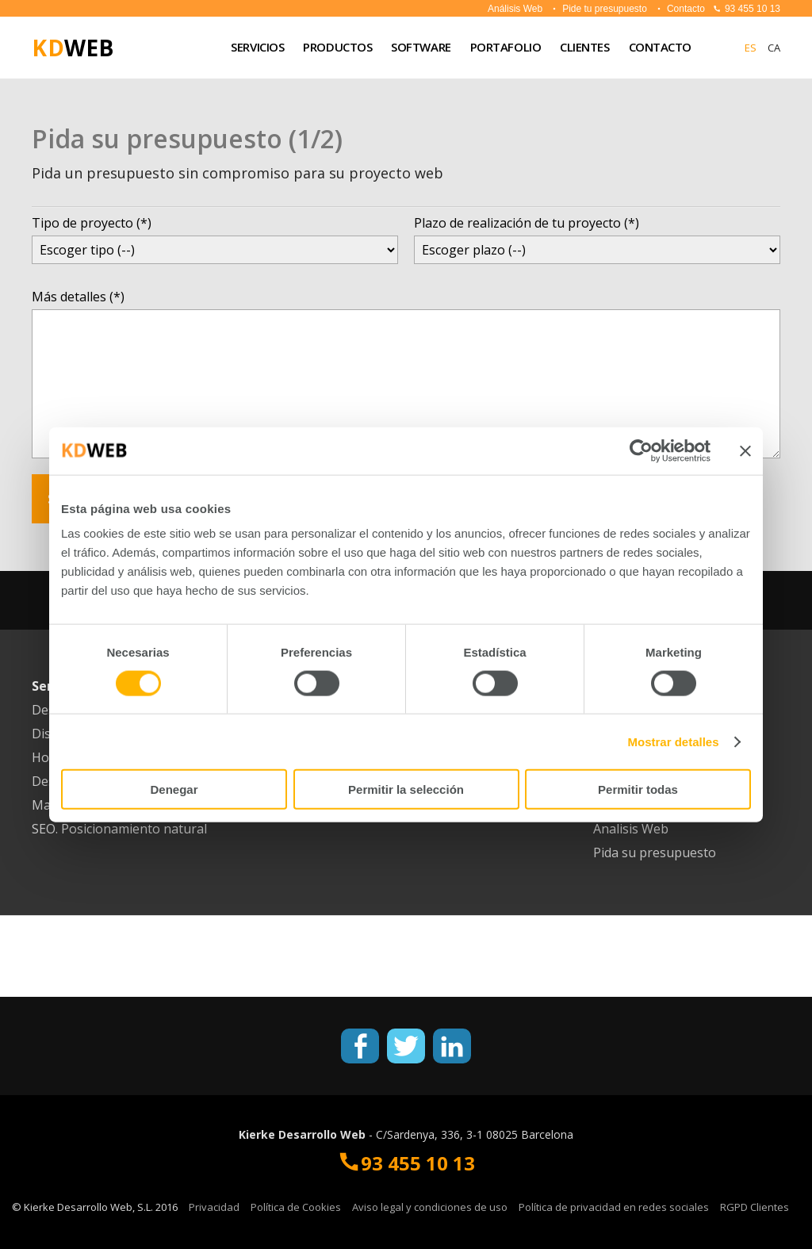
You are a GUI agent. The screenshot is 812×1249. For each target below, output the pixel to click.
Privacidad (214, 1207)
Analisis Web (630, 828)
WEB (72, 48)
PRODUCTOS (337, 47)
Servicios (257, 47)
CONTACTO (660, 47)
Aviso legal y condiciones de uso (430, 1207)
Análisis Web (515, 8)
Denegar (173, 789)
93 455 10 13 (746, 8)
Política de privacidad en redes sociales (614, 1207)
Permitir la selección (406, 789)
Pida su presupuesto (654, 852)
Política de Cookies (296, 1207)
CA (774, 47)
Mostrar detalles (673, 741)
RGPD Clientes (754, 1207)
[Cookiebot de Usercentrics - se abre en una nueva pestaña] (641, 450)
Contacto (680, 8)
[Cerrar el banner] (745, 450)
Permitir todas (638, 789)
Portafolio (506, 47)
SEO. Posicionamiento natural (119, 828)
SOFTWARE (420, 47)
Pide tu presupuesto (598, 8)
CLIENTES (584, 47)
